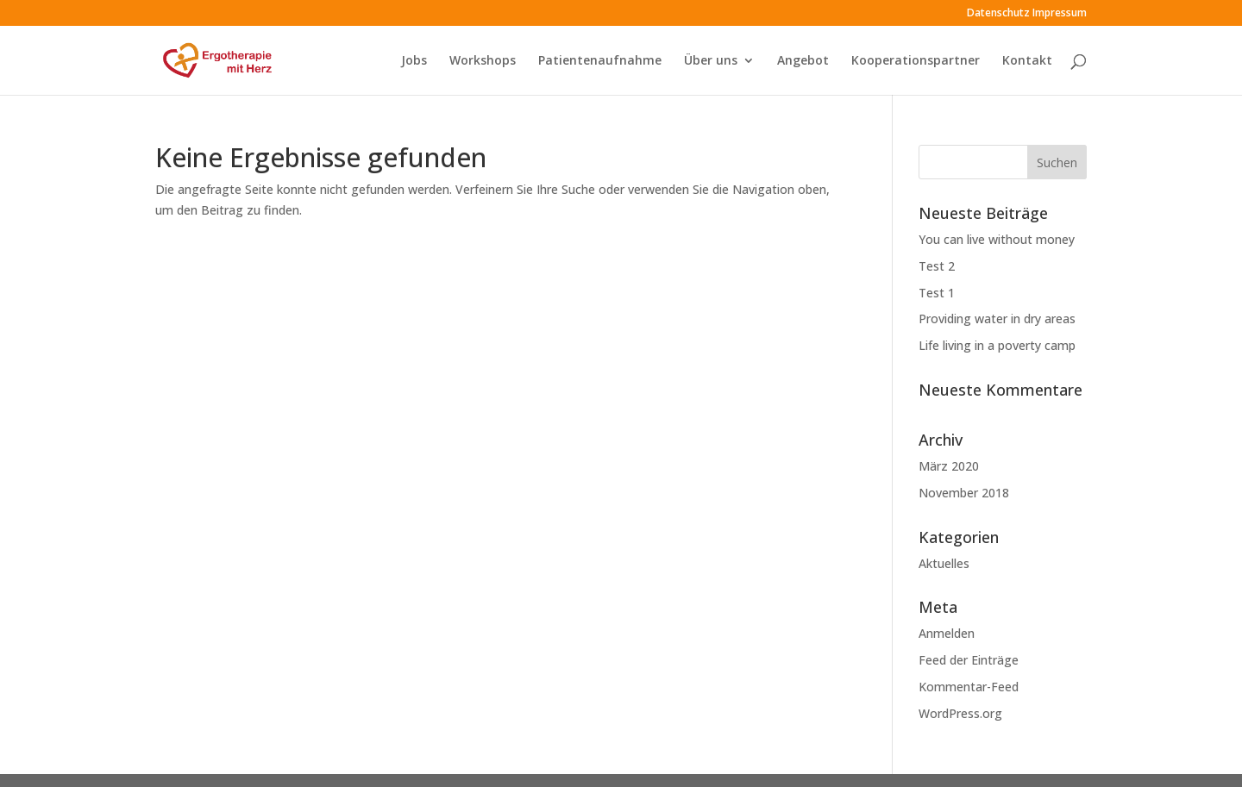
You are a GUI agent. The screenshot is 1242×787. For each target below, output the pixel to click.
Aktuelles (944, 563)
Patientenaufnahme (600, 61)
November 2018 (964, 492)
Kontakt (1027, 61)
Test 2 (937, 266)
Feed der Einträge (969, 660)
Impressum (1059, 14)
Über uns (710, 61)
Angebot (803, 61)
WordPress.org (960, 713)
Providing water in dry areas (997, 318)
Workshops (482, 61)
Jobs (414, 61)
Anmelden (947, 633)
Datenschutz (998, 14)
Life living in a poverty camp (997, 345)
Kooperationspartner (915, 61)
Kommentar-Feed (969, 686)
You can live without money (997, 239)
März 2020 (949, 466)
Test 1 (937, 292)
